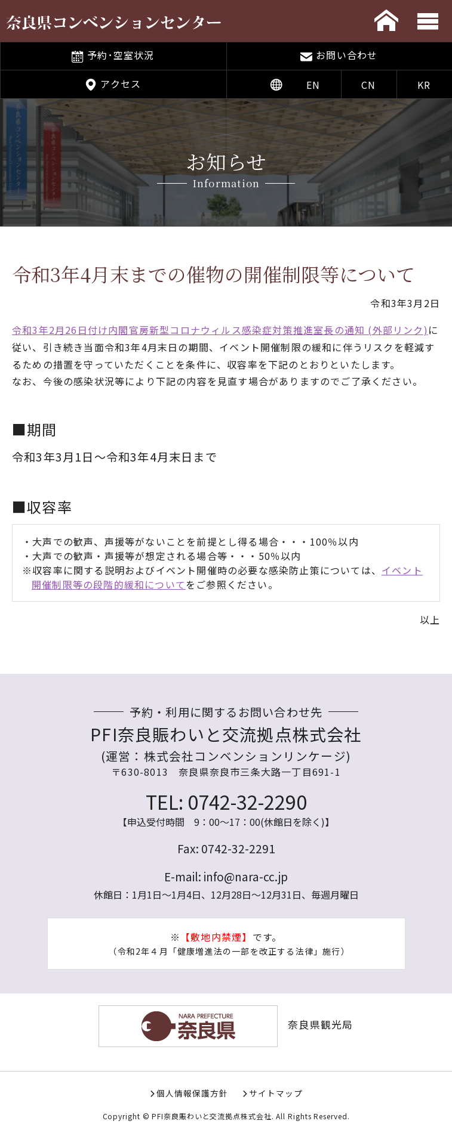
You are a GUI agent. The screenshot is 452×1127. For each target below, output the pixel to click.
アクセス (120, 83)
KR (424, 85)
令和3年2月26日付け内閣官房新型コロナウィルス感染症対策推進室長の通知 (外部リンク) (220, 330)
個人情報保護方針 (192, 1093)
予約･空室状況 (120, 55)
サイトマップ (276, 1093)
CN (368, 85)
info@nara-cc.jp (246, 876)
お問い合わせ (346, 55)
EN (313, 85)
